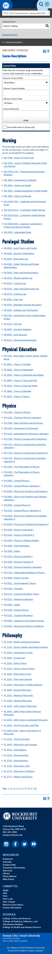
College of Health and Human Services (22, 927)
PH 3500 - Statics (12, 551)
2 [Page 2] (11, 788)
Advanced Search (9, 34)
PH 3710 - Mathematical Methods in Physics (24, 572)
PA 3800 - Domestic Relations (17, 329)
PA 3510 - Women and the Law (18, 277)
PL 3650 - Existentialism (15, 749)
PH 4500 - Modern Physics (16, 609)
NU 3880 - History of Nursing (17, 196)
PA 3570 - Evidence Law (15, 293)
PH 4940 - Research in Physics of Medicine (24, 626)
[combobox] (26, 13)
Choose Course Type (12, 98)
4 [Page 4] (17, 788)
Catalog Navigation (13, 42)
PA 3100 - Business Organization (19, 253)
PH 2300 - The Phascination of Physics (22, 466)
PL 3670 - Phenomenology (16, 755)
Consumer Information (14, 867)
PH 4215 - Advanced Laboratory (18, 599)
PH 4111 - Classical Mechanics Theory (21, 593)
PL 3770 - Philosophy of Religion (19, 771)
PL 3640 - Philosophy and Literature (20, 744)
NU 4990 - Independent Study (17, 232)
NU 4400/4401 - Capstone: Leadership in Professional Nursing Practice (23, 225)
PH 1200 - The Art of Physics (17, 412)
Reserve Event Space (13, 904)
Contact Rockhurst (12, 907)
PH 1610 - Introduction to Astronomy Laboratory (26, 433)
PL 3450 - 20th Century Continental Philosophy (26, 719)
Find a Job (8, 898)
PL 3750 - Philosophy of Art (17, 765)
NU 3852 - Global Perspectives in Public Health (25, 190)
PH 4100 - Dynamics (13, 588)
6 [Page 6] (23, 788)
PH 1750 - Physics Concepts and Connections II (26, 452)
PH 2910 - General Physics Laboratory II (22, 510)
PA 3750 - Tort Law (13, 323)
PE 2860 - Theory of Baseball (17, 391)
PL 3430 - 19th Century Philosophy (20, 706)
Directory (7, 870)
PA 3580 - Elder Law (13, 299)
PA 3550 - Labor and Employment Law (21, 288)
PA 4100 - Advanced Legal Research (20, 339)
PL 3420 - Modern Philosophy (18, 700)
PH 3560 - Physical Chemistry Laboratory (23, 567)
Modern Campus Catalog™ (32, 950)
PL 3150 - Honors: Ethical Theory (19, 668)
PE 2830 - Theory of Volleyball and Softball (24, 374)
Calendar (7, 861)
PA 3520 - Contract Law (15, 283)
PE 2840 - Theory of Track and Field (20, 380)
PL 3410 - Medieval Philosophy (18, 695)
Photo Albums (10, 876)
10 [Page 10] (35, 788)
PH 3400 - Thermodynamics (17, 545)
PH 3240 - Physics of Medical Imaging (21, 540)
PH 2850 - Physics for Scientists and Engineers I (26, 491)
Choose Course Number (14, 88)
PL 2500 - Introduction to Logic (18, 652)
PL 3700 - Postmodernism (16, 760)
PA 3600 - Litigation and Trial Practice (21, 310)
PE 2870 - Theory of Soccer (17, 396)
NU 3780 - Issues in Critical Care (19, 157)
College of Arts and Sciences (17, 918)
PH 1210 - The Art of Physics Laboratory (22, 417)
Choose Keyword (11, 108)
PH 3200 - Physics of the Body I (19, 529)
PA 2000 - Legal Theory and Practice (20, 248)
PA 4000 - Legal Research (15, 334)
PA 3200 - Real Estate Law (16, 258)
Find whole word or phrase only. (21, 127)
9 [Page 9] (31, 788)
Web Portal (8, 879)
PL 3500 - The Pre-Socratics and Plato (21, 725)
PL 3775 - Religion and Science (18, 776)
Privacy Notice (8, 941)
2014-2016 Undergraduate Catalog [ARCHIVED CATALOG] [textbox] (26, 13)
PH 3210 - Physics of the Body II (19, 534)
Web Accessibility (21, 941)
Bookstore (8, 858)
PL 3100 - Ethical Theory (15, 663)
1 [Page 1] (8, 788)
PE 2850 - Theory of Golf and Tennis (21, 385)
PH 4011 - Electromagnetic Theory (20, 583)
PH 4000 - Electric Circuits (16, 577)
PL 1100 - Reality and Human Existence (22, 641)
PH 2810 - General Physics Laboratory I (22, 485)
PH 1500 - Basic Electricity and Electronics (23, 422)
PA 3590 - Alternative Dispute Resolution (23, 304)
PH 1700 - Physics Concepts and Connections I (25, 438)
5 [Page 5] (20, 788)
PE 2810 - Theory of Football (17, 364)
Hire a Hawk (9, 901)
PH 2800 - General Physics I (17, 480)
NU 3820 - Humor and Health (17, 185)
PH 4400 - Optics (12, 604)
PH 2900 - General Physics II (17, 505)
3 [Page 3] (14, 788)
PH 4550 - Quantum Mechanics (18, 615)
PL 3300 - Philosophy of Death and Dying (23, 684)
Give (5, 895)
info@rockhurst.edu (12, 834)
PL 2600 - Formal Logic (14, 657)
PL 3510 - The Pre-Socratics (17, 739)
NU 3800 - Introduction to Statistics (20, 180)
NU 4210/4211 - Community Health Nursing (24, 209)
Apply (5, 890)
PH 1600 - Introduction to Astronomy (21, 428)
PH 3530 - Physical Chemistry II (18, 561)
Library (6, 873)
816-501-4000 (10, 832)
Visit (5, 893)
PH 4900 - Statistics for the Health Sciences (24, 620)
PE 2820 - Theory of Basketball (18, 369)
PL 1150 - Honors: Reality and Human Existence (26, 647)
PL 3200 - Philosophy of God (17, 673)
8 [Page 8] (28, 788)
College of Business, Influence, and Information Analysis (20, 923)
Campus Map (9, 864)
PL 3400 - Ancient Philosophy (17, 689)
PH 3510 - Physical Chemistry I (18, 556)
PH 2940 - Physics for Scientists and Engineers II (26, 524)
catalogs (13, 947)
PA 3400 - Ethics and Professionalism (21, 272)
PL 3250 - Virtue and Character (18, 679)
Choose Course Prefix (13, 78)
